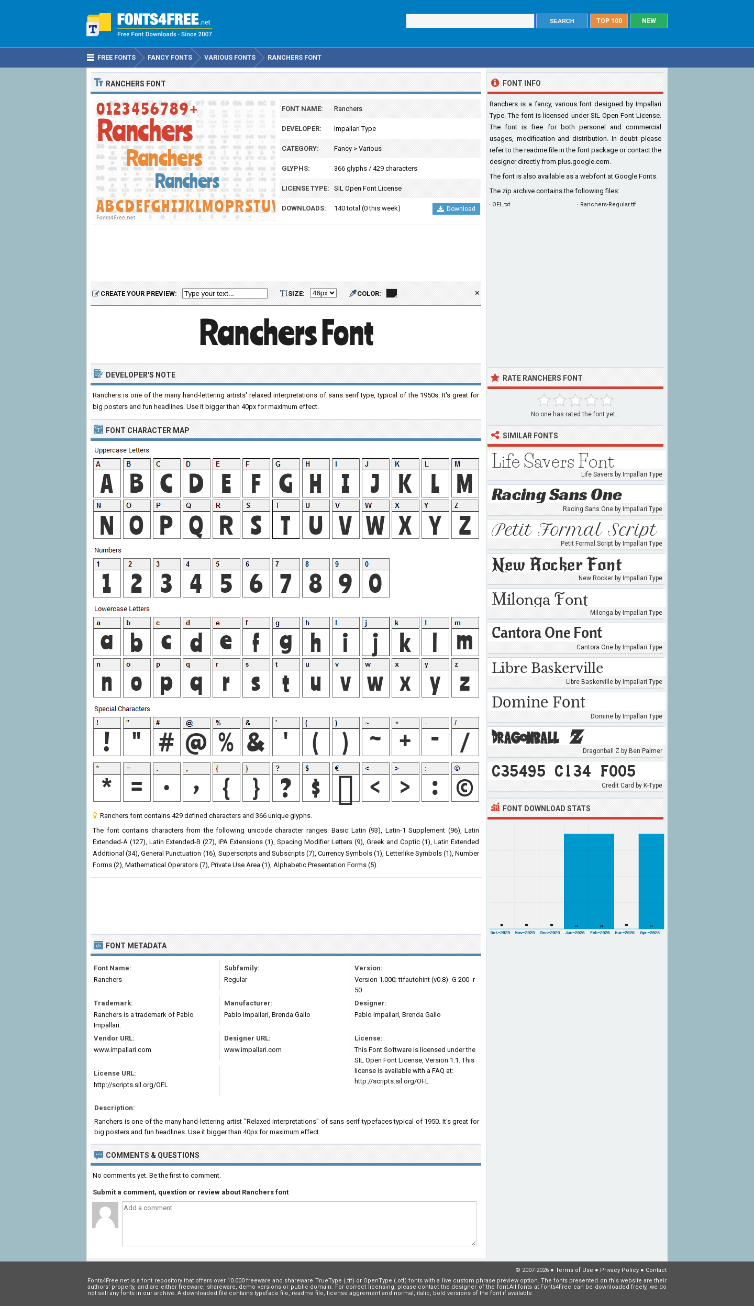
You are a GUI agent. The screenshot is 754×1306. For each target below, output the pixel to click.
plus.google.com (583, 161)
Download (456, 209)
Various (370, 148)
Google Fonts (635, 176)
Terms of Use (574, 1270)
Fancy (343, 148)
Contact (656, 1270)
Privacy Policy (619, 1270)
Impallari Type (355, 128)
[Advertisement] (286, 254)
